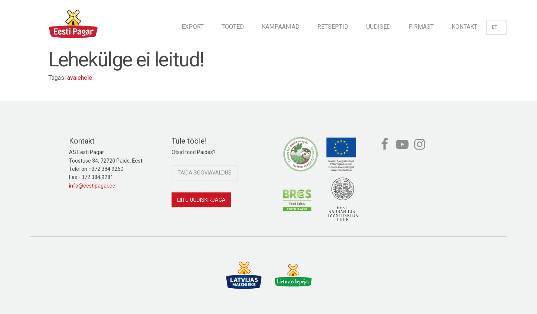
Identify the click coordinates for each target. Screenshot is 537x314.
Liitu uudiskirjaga (201, 200)
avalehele (79, 77)
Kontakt (464, 26)
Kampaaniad (280, 26)
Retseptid (332, 26)
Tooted (233, 26)
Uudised (378, 26)
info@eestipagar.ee (92, 186)
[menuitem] (193, 24)
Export (193, 26)
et (497, 27)
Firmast (421, 26)
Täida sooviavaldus (205, 173)
